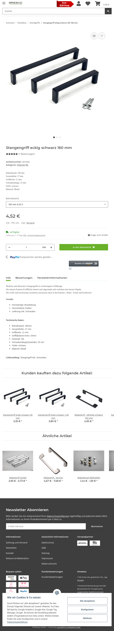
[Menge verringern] (9, 247)
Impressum (47, 558)
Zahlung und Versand (16, 542)
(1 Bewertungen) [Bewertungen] (20, 154)
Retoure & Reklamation (17, 558)
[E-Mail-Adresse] (46, 526)
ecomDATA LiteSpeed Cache (68, 627)
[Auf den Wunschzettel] (102, 36)
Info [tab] (8, 277)
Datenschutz (48, 542)
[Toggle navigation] (3, 2)
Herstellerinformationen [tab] (52, 277)
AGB (44, 547)
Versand (30, 222)
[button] (78, 3)
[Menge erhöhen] (51, 247)
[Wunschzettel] (88, 3)
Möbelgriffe (22, 165)
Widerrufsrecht (49, 563)
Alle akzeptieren (87, 601)
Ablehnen (87, 618)
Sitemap (46, 553)
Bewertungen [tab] (24, 277)
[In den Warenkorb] (83, 247)
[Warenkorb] (102, 3)
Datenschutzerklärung (58, 516)
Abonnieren (97, 526)
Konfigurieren (87, 609)
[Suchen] (53, 11)
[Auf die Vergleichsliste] (94, 36)
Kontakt (10, 553)
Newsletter (11, 547)
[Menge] (26, 247)
